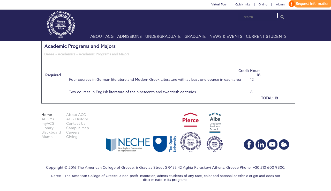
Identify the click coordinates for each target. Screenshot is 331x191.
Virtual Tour (219, 4)
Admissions (129, 36)
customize (309, 4)
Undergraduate (163, 36)
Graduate (195, 36)
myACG (48, 123)
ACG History (77, 119)
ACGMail (48, 119)
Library (47, 128)
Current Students (266, 36)
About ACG (102, 36)
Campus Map (77, 128)
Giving (263, 4)
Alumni (280, 4)
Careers (72, 132)
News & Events (225, 36)
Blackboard (51, 132)
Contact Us (75, 123)
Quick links (242, 4)
